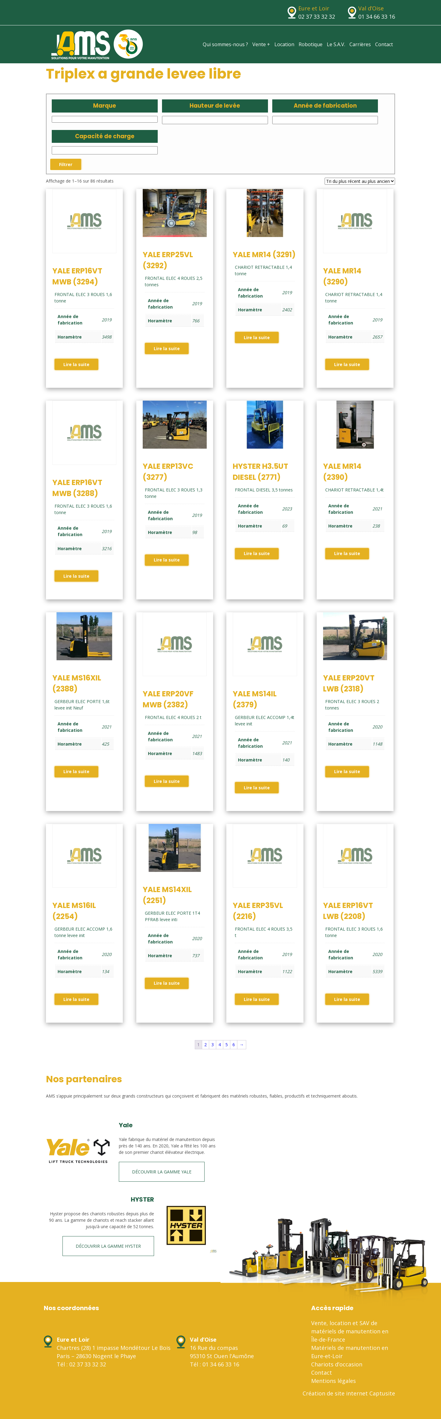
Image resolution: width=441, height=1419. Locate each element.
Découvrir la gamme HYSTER (108, 1246)
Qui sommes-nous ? (225, 44)
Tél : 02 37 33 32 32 (81, 1364)
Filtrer (65, 164)
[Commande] (360, 181)
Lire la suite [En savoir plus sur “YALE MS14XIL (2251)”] (167, 983)
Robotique (310, 44)
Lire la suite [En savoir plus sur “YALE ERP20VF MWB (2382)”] (167, 781)
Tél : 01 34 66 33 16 (214, 1364)
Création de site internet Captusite (349, 1393)
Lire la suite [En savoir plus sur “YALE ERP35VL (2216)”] (257, 999)
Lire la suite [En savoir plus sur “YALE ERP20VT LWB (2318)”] (347, 771)
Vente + (261, 44)
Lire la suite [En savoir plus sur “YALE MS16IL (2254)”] (76, 999)
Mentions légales (333, 1380)
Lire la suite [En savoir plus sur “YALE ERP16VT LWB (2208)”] (347, 999)
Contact (384, 44)
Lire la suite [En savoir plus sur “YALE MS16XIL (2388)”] (76, 771)
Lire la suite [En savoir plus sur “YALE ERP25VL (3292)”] (167, 348)
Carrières (360, 44)
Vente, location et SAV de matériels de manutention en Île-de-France (349, 1331)
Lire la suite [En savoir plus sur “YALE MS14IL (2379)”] (257, 788)
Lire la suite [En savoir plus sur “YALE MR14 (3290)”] (347, 364)
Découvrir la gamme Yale (161, 1172)
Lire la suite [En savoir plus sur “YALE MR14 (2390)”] (347, 553)
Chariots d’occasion (336, 1364)
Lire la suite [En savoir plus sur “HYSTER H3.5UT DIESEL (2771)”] (257, 553)
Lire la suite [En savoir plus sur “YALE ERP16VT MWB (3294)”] (76, 364)
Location (284, 44)
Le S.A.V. (336, 44)
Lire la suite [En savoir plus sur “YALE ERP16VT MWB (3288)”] (76, 576)
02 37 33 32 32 (316, 16)
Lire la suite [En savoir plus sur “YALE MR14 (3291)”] (257, 337)
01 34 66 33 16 (376, 16)
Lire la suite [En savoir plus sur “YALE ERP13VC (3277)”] (167, 560)
